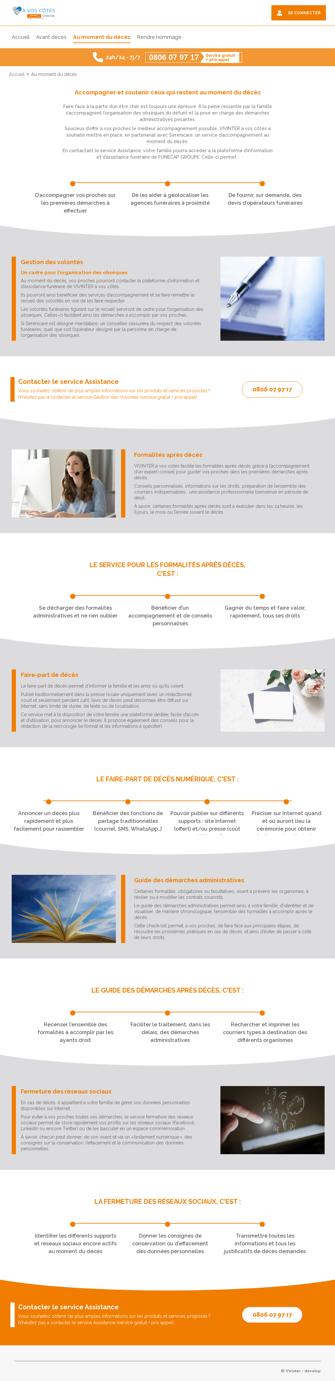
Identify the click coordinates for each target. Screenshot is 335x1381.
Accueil (17, 74)
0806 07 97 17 (272, 389)
